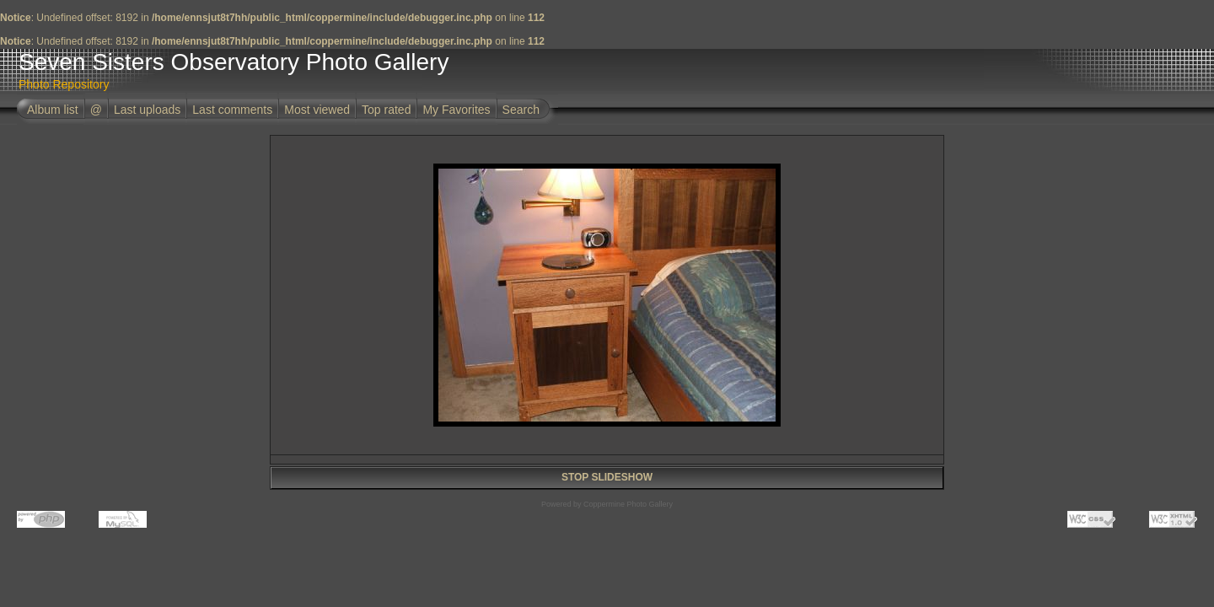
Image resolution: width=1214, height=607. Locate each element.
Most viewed (317, 109)
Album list (52, 109)
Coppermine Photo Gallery (628, 504)
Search (521, 109)
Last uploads (147, 109)
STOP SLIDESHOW (607, 477)
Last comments (232, 109)
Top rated (386, 109)
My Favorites (456, 109)
